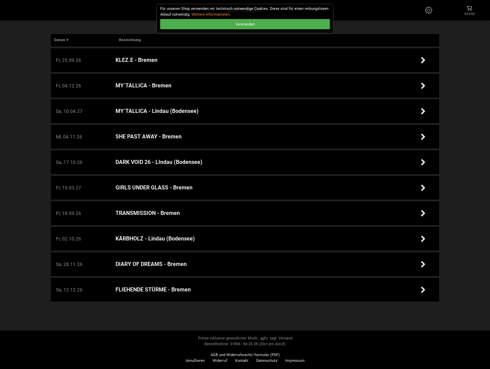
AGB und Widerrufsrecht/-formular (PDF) (245, 355)
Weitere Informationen (211, 14)
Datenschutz (266, 360)
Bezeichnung (130, 40)
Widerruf (220, 360)
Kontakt (241, 360)
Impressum (295, 360)
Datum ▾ (61, 40)
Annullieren (195, 360)
